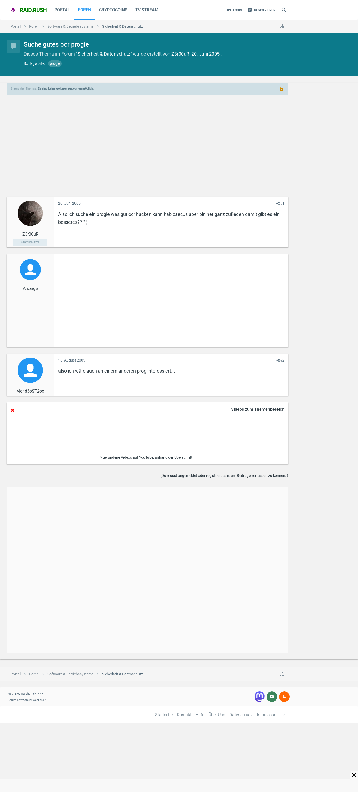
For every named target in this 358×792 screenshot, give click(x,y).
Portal (62, 9)
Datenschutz (241, 714)
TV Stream (146, 9)
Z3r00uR (180, 54)
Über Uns (216, 714)
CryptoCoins (113, 9)
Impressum (267, 714)
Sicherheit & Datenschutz (104, 54)
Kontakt (184, 714)
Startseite (164, 714)
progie (55, 63)
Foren (84, 9)
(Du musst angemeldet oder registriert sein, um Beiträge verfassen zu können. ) (224, 475)
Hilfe (200, 714)
